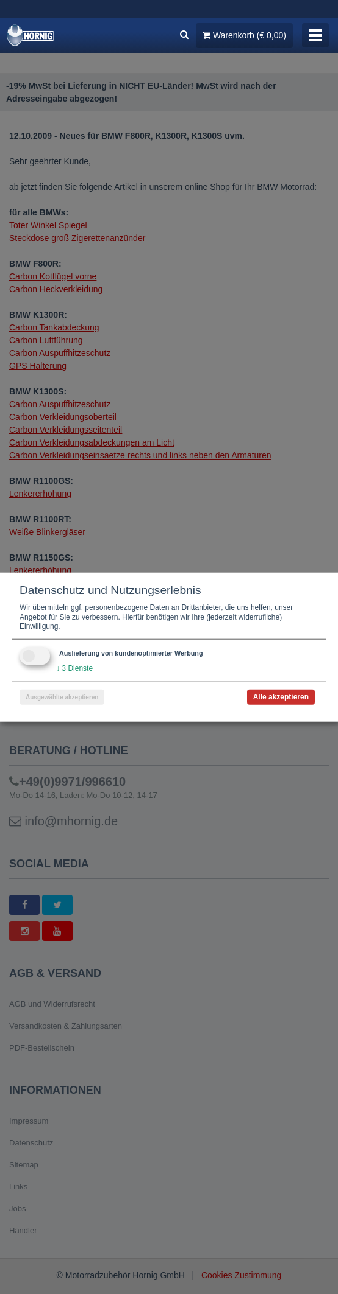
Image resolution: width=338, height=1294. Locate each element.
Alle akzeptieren (281, 696)
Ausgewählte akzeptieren (62, 696)
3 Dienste (74, 668)
